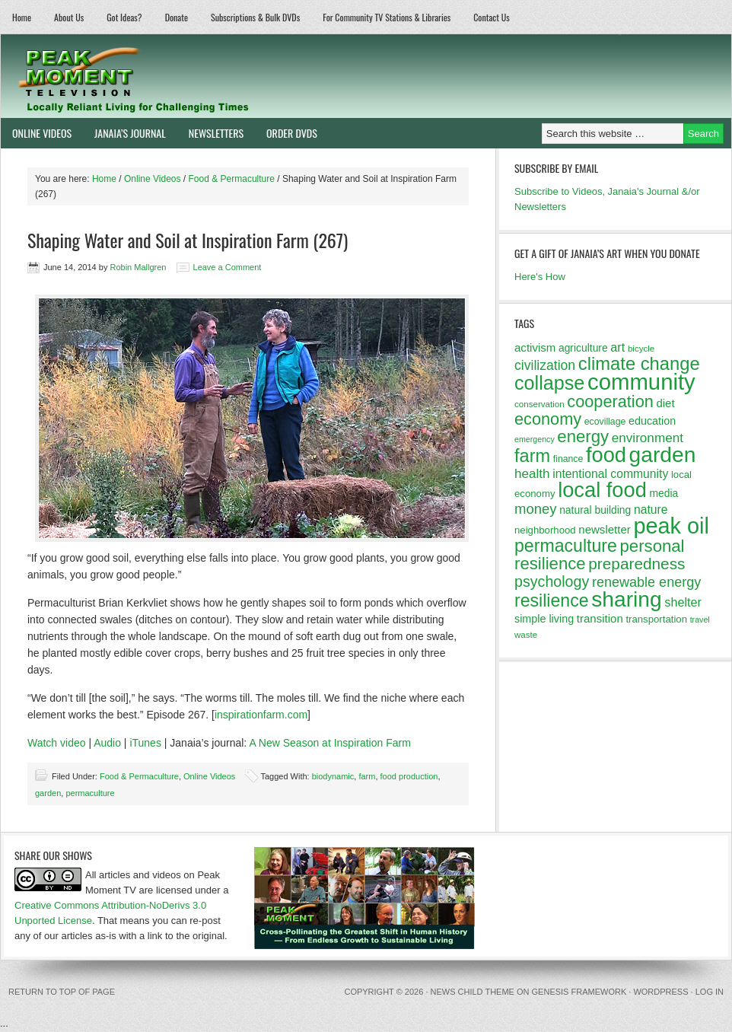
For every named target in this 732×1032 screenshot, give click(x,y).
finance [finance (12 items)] (568, 459)
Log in (709, 991)
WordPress (660, 991)
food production (409, 776)
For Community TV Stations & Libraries (386, 17)
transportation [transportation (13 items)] (656, 619)
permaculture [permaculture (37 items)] (565, 546)
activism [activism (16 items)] (534, 347)
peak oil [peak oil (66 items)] (670, 526)
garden (48, 793)
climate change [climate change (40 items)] (639, 363)
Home (21, 17)
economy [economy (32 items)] (547, 418)
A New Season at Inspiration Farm (329, 743)
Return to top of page (61, 991)
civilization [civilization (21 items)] (544, 365)
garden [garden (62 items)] (662, 454)
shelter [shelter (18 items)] (683, 602)
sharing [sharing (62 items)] (626, 599)
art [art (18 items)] (617, 347)
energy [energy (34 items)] (583, 436)
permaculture (89, 793)
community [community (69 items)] (641, 381)
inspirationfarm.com (261, 715)
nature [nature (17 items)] (651, 509)
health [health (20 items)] (532, 474)
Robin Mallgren (138, 267)
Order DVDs (286, 133)
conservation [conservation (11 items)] (539, 404)
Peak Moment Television (178, 76)
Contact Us (491, 17)
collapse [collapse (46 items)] (549, 382)
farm (366, 776)
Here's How (539, 276)
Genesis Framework (579, 991)
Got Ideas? (124, 17)
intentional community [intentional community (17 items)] (610, 473)
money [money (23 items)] (535, 509)
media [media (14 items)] (663, 493)
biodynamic (333, 776)
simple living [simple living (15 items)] (544, 619)
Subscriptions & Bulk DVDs (255, 17)
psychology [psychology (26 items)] (551, 581)
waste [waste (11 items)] (525, 634)
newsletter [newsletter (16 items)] (604, 529)
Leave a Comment (227, 267)
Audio (107, 743)
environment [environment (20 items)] (647, 438)
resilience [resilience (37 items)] (551, 600)
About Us (69, 17)
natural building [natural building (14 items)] (595, 510)
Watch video (56, 743)
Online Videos (36, 133)
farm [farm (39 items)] (532, 456)
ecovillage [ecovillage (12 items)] (605, 421)
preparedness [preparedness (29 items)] (636, 563)
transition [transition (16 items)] (600, 618)
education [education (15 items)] (652, 421)
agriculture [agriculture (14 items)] (583, 348)
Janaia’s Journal (124, 133)
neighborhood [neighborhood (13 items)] (545, 530)
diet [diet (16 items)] (665, 403)
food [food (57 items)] (606, 455)
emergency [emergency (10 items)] (534, 439)
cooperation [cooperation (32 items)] (610, 401)
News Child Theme (472, 991)
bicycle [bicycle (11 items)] (641, 348)
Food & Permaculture (139, 776)
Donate (176, 17)
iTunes (145, 743)
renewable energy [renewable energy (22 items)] (646, 582)
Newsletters (216, 133)
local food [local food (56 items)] (602, 490)
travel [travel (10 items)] (700, 619)
